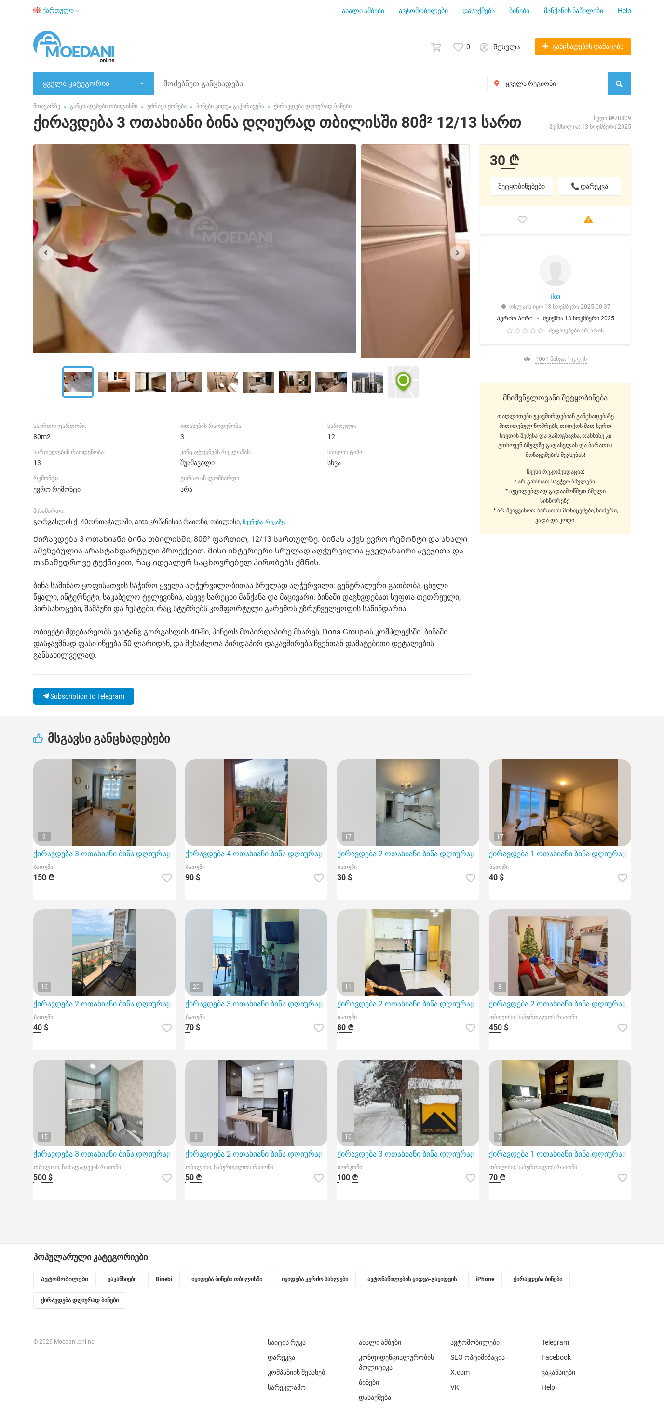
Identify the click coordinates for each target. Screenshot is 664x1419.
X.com (460, 1372)
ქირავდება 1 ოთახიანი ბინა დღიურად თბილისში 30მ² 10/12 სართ (560, 1153)
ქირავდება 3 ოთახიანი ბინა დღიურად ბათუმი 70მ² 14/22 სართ (104, 853)
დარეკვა (281, 1357)
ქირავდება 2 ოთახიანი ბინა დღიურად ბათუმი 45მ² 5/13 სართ (408, 1003)
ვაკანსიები (558, 1372)
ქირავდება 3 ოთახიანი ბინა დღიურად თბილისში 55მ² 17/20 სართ (104, 1153)
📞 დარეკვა (589, 186)
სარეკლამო (287, 1387)
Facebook (556, 1357)
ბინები (519, 10)
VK (454, 1387)
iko (555, 296)
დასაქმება (478, 10)
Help (624, 10)
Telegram (555, 1342)
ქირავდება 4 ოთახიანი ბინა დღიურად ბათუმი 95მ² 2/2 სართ (256, 853)
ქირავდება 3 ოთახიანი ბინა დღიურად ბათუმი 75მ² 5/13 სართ (256, 1003)
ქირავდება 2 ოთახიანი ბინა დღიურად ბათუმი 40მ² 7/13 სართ (408, 853)
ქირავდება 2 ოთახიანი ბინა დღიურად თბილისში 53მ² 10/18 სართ (560, 1003)
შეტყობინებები (521, 186)
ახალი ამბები (363, 10)
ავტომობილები (423, 10)
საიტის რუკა (287, 1342)
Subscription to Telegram (83, 696)
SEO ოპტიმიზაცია (477, 1357)
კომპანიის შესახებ (296, 1372)
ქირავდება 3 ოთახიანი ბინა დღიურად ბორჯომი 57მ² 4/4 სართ (408, 1153)
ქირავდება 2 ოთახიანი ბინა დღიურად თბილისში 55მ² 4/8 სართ (256, 1153)
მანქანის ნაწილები (573, 10)
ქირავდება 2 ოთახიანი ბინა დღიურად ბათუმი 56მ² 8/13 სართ (104, 1003)
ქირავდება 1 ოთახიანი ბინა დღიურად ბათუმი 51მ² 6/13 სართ (560, 853)
